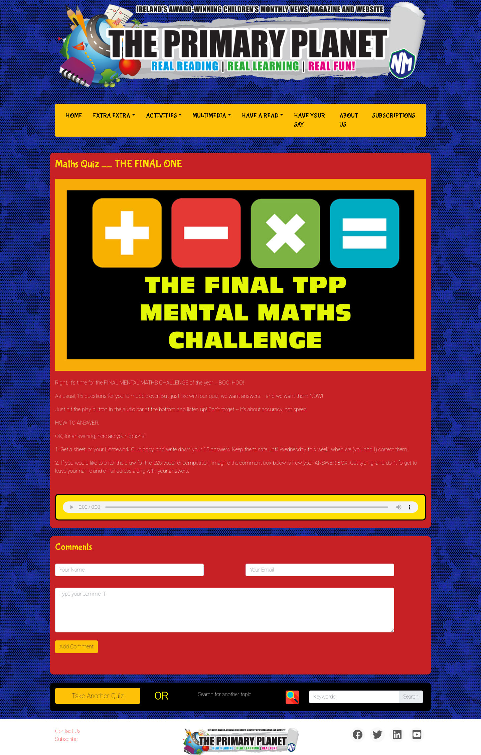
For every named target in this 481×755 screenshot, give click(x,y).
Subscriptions (393, 115)
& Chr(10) (240, 507)
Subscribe (66, 739)
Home (75, 115)
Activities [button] (161, 115)
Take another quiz (98, 696)
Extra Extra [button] (111, 115)
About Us (348, 120)
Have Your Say (309, 120)
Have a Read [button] (260, 115)
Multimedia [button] (209, 115)
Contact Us (68, 731)
